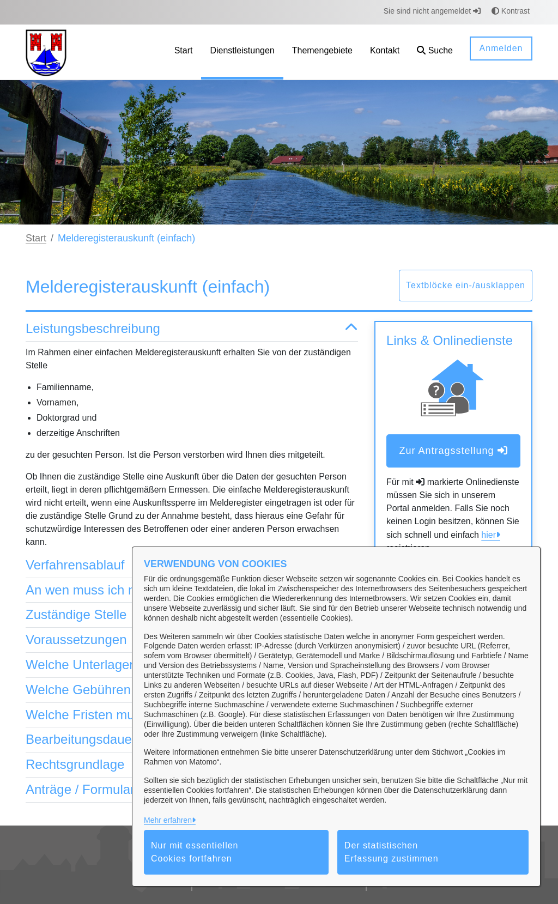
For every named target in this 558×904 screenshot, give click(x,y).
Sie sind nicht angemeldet (432, 11)
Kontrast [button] (511, 11)
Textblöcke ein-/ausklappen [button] (465, 285)
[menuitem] (184, 52)
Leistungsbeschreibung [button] (192, 329)
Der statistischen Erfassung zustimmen (391, 852)
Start (36, 238)
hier (488, 534)
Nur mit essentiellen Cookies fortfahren (195, 852)
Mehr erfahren (168, 820)
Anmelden (501, 48)
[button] (435, 52)
